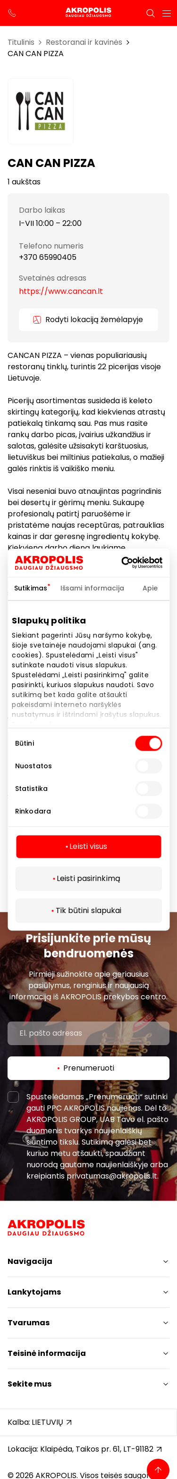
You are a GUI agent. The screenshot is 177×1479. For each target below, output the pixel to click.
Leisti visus (88, 846)
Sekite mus (29, 1384)
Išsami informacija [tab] (92, 588)
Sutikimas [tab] (30, 588)
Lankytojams (34, 1292)
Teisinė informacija (47, 1353)
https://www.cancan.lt (61, 291)
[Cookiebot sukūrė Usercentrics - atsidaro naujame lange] (136, 563)
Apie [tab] (150, 588)
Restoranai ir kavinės (84, 42)
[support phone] (12, 13)
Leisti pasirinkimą (88, 878)
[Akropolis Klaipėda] (88, 13)
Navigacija (30, 1261)
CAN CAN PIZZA (36, 53)
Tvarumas (29, 1322)
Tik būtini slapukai (89, 910)
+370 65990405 (47, 257)
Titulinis (21, 42)
